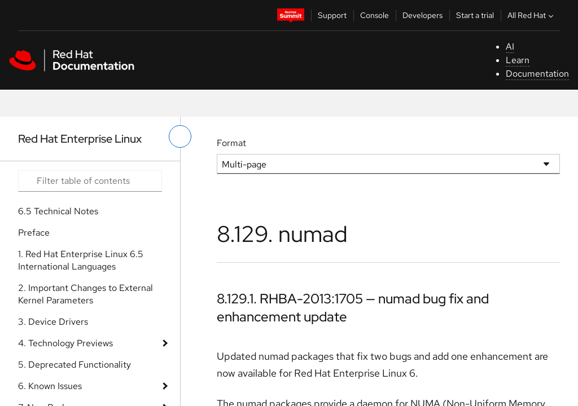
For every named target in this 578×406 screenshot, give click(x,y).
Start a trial (475, 15)
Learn (517, 60)
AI (510, 46)
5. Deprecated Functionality (74, 364)
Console (374, 15)
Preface (34, 233)
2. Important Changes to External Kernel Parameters (85, 294)
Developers (422, 15)
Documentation (537, 74)
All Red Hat (531, 15)
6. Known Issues (50, 386)
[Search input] (90, 181)
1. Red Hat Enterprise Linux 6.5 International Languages (80, 260)
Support (332, 15)
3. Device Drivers (53, 322)
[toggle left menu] (180, 136)
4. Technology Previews (65, 343)
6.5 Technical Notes (58, 211)
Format (231, 143)
